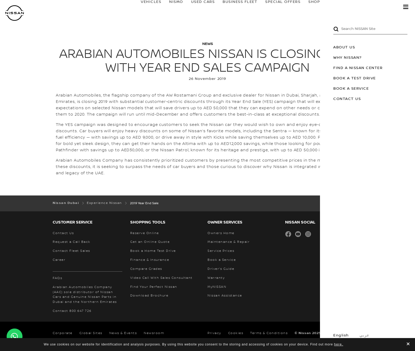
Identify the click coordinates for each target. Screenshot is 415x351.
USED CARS (198, 7)
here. (338, 344)
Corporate (63, 333)
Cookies (235, 333)
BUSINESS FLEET (235, 7)
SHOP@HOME (317, 7)
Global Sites (90, 333)
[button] (405, 7)
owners (353, 7)
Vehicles (146, 7)
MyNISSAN (385, 7)
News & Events (123, 333)
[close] (408, 344)
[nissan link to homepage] (14, 13)
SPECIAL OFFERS (277, 7)
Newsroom (154, 333)
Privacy (214, 333)
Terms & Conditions (269, 333)
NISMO (171, 7)
